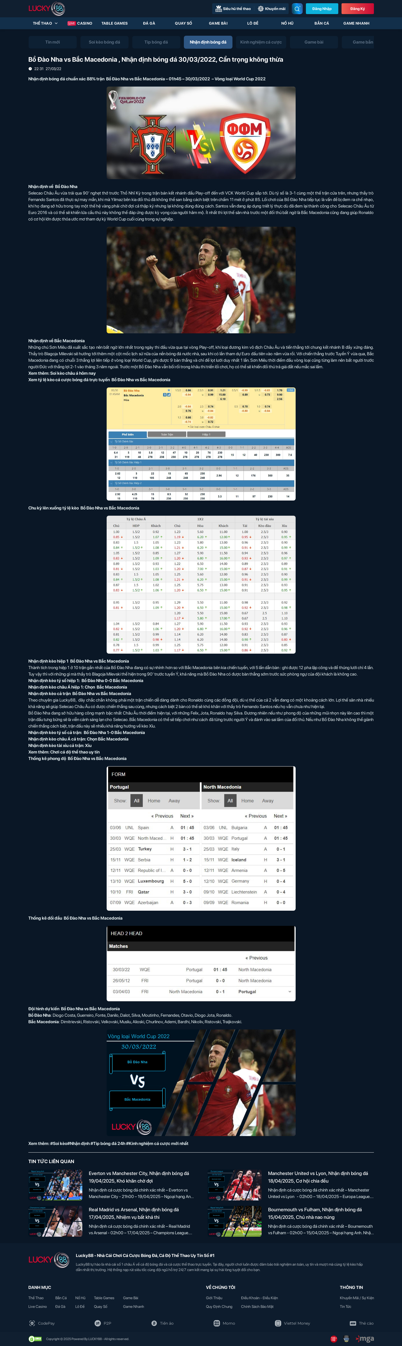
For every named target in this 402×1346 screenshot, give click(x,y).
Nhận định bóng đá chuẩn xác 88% (62, 78)
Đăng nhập (322, 8)
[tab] (52, 42)
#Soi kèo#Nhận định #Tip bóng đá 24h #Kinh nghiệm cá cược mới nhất (119, 1143)
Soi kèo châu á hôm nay (73, 373)
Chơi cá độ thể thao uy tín (75, 752)
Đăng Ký (357, 8)
